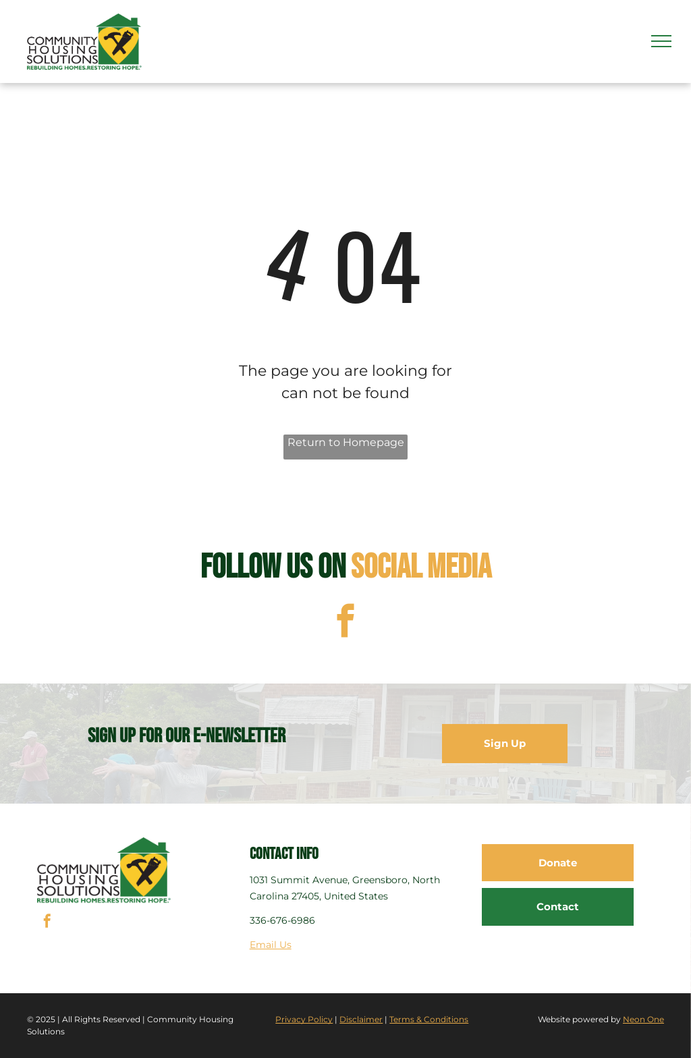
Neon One (643, 1019)
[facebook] (346, 623)
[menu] (661, 41)
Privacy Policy (304, 1019)
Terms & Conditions (428, 1019)
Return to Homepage (345, 442)
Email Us (271, 945)
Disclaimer (361, 1019)
